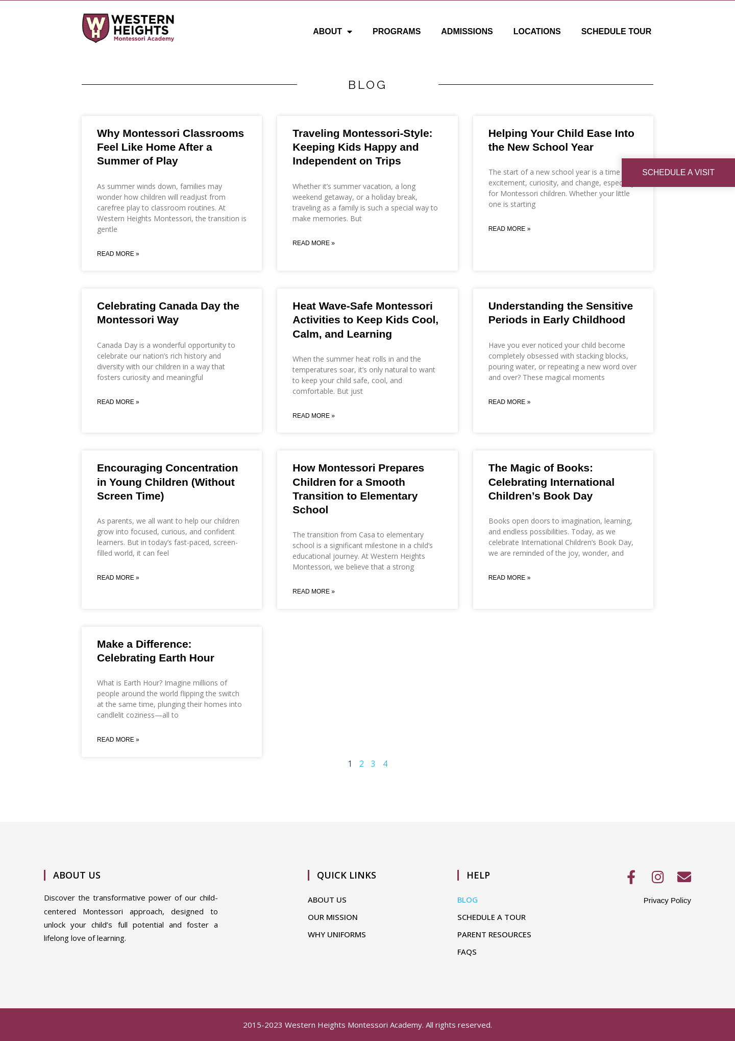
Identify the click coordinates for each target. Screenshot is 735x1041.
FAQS (467, 952)
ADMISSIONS (467, 31)
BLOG (467, 899)
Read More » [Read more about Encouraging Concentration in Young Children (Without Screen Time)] (118, 579)
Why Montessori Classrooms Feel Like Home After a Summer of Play (170, 147)
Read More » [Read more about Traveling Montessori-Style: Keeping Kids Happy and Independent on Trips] (313, 243)
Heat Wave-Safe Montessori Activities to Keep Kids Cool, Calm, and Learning (365, 320)
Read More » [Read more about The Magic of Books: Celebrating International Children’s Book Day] (509, 579)
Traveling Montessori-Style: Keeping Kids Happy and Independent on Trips (362, 147)
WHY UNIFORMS (337, 934)
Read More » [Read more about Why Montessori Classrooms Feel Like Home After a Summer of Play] (118, 254)
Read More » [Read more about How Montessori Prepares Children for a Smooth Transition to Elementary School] (313, 593)
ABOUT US (327, 899)
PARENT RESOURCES (494, 934)
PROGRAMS (397, 31)
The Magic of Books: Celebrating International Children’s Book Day (551, 483)
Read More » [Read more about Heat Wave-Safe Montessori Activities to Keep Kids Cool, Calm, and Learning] (313, 416)
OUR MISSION (333, 917)
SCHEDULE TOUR (616, 31)
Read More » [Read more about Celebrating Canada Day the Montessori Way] (118, 403)
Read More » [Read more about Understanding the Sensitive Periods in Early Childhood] (509, 403)
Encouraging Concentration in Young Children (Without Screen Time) (167, 483)
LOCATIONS (537, 31)
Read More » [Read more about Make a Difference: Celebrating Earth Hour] (118, 741)
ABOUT (332, 31)
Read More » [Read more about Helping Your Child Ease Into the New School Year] (509, 229)
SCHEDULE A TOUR (491, 917)
